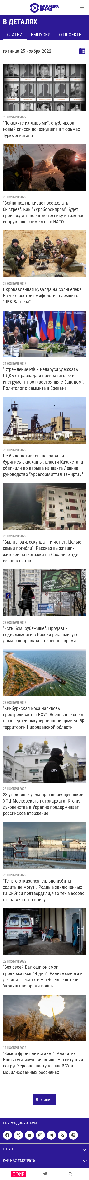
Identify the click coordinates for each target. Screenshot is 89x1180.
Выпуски (41, 35)
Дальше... (44, 1099)
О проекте (70, 35)
